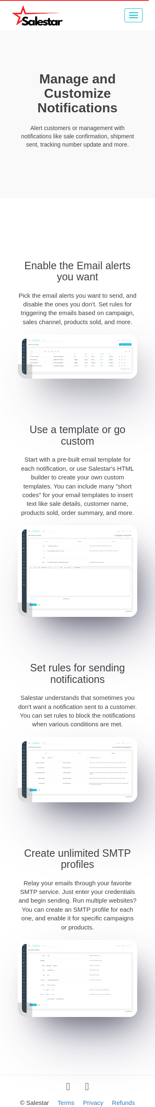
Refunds (123, 1102)
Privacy (93, 1102)
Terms (65, 1102)
